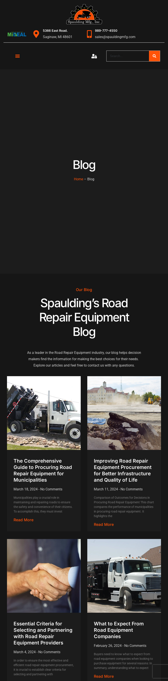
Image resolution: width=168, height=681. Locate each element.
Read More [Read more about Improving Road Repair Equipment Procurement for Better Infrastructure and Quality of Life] (104, 524)
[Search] (154, 56)
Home (78, 179)
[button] (17, 56)
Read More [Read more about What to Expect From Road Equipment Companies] (104, 676)
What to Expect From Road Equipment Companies (119, 630)
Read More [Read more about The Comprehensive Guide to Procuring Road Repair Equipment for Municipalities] (23, 520)
